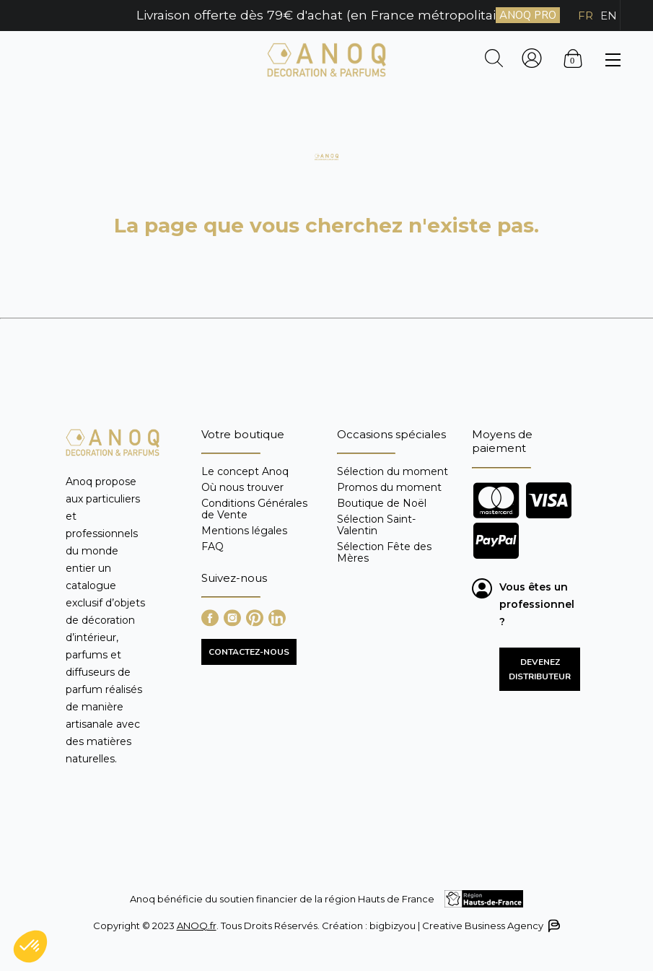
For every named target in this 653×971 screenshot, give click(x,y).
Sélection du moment (392, 472)
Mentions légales (244, 530)
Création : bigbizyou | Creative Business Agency (440, 926)
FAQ (212, 546)
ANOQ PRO (527, 15)
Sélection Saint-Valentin (376, 525)
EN (608, 15)
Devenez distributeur (540, 669)
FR (585, 15)
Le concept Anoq (245, 472)
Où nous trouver (242, 487)
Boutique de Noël (381, 503)
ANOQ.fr (196, 925)
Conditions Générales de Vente (254, 509)
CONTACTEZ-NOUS (249, 652)
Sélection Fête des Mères (384, 552)
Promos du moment (389, 487)
